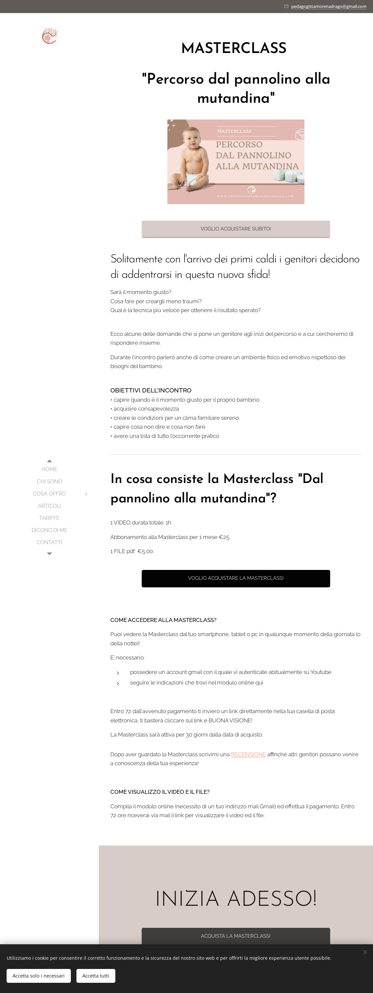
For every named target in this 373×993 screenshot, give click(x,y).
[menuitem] (49, 469)
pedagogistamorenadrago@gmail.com (328, 6)
